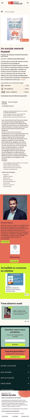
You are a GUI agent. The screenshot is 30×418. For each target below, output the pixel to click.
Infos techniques (13, 102)
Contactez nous (15, 357)
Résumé (4, 102)
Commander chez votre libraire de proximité (14, 96)
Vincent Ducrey (11, 59)
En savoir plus (5, 242)
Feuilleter (24, 40)
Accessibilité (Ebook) (8, 106)
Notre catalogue (9, 12)
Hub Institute (21, 59)
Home (2, 12)
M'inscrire (15, 344)
